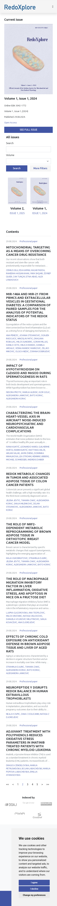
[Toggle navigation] (52, 7)
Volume (10, 155)
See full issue (28, 129)
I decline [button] (34, 889)
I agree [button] (34, 882)
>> (47, 784)
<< (7, 784)
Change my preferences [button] (34, 895)
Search (10, 143)
